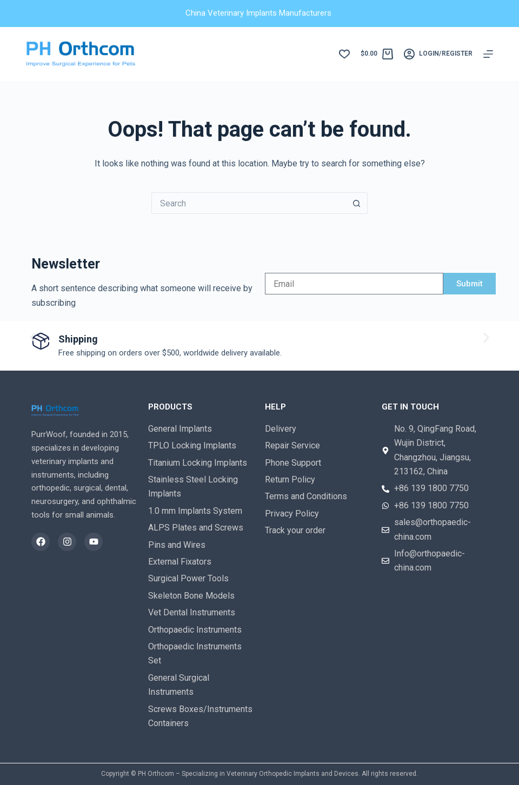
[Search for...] (248, 203)
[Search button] (357, 203)
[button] (32, 338)
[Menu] (488, 54)
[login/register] (438, 54)
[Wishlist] (344, 54)
